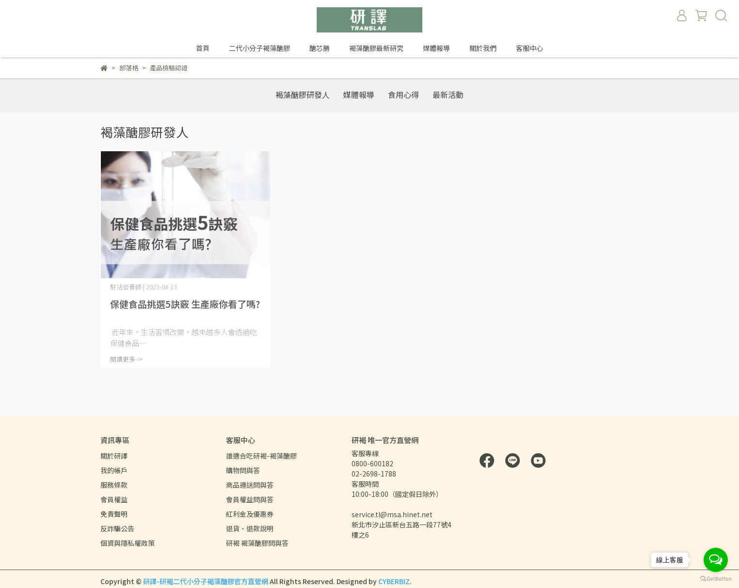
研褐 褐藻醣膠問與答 (257, 543)
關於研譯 (114, 456)
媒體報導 (436, 48)
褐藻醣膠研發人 (302, 94)
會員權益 (114, 499)
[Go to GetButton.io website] (715, 578)
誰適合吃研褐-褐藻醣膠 (261, 456)
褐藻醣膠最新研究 (376, 48)
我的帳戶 (114, 470)
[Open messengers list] (716, 560)
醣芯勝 (319, 48)
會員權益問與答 (249, 499)
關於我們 (483, 48)
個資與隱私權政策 (127, 543)
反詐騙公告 (117, 528)
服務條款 (114, 485)
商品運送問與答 (249, 485)
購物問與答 (243, 470)
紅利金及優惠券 (249, 514)
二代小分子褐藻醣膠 (259, 48)
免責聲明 (114, 514)
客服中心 (529, 48)
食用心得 (403, 94)
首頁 (202, 48)
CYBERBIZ (394, 581)
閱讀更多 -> (126, 359)
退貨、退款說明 (249, 528)
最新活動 (448, 94)
